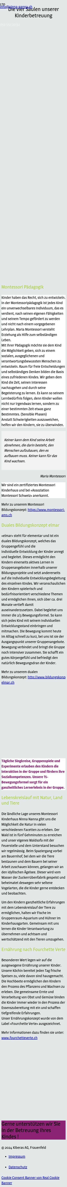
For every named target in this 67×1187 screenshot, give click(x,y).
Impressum (17, 1156)
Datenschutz (18, 1167)
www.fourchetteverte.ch (19, 1038)
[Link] (40, 62)
